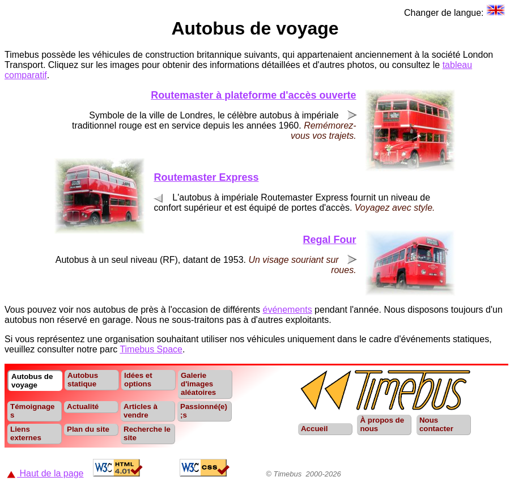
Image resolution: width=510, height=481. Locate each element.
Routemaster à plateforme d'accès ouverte (253, 95)
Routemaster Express (206, 177)
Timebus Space (151, 349)
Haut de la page (45, 473)
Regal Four (329, 239)
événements (287, 309)
